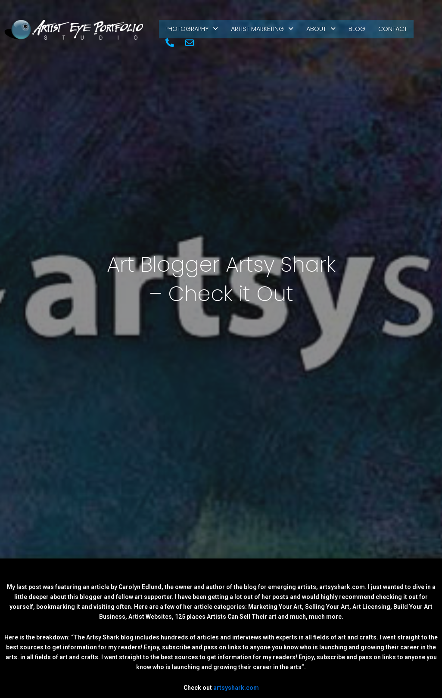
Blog (362, 31)
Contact (399, 31)
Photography (193, 31)
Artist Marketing (266, 31)
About (326, 31)
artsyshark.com (236, 689)
